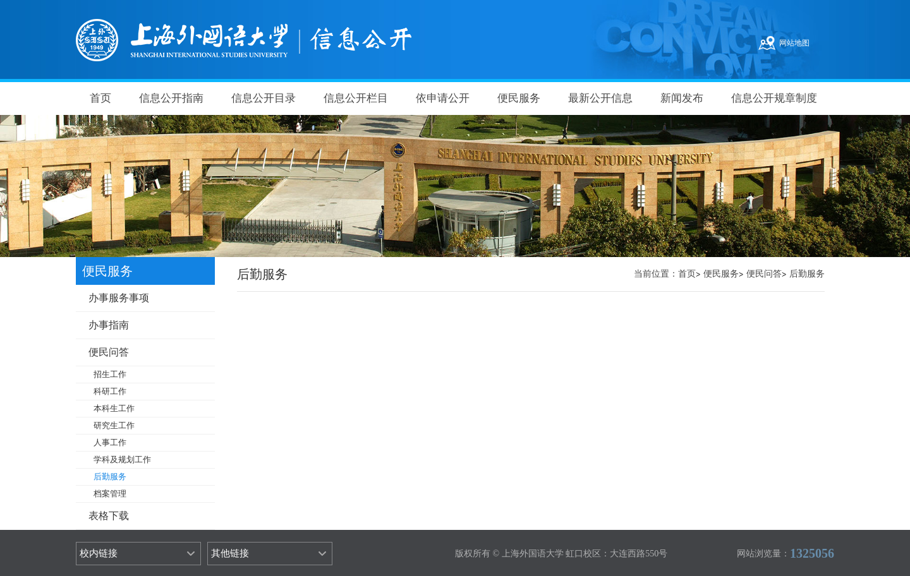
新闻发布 (681, 98)
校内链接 (99, 553)
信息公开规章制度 (774, 98)
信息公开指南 (171, 98)
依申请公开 (443, 98)
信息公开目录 (263, 98)
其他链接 (230, 553)
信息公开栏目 (356, 98)
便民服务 (518, 98)
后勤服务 (807, 274)
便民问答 (764, 274)
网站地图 (794, 43)
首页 (100, 98)
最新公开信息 (600, 98)
